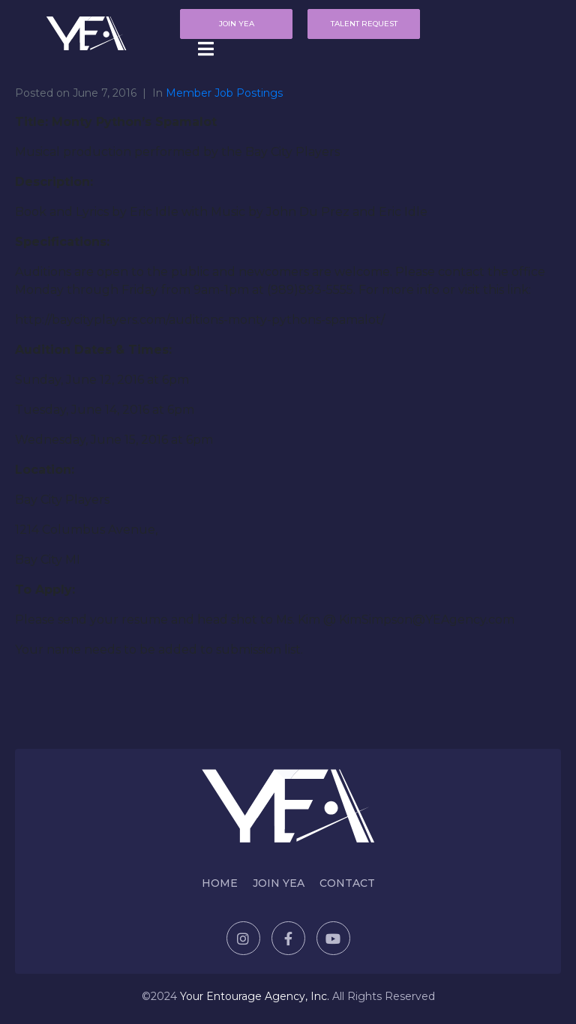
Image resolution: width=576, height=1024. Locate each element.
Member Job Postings (224, 93)
